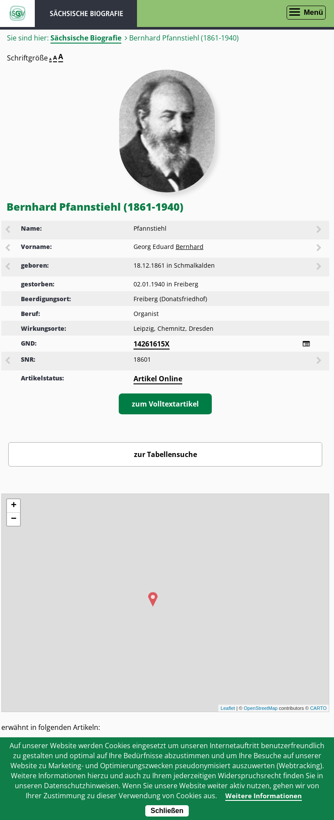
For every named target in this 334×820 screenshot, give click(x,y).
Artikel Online (158, 378)
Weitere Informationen (263, 795)
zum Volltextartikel (165, 404)
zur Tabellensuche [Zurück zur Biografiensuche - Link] (165, 454)
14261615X (152, 344)
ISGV (17, 13)
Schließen (167, 810)
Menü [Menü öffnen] (313, 12)
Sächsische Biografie (85, 38)
